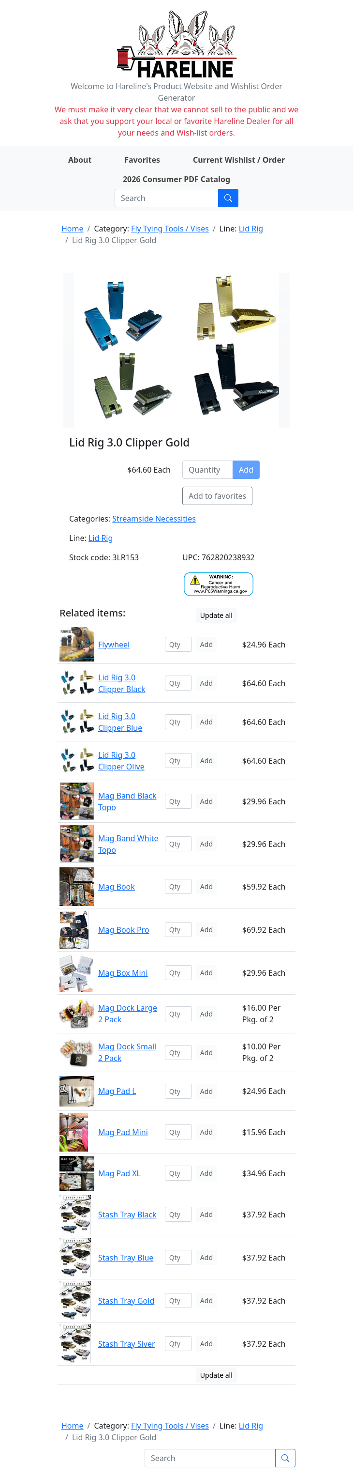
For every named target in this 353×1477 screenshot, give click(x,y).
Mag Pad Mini (123, 1132)
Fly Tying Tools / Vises (170, 228)
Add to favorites (217, 496)
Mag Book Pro (123, 929)
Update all (216, 615)
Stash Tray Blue (125, 1257)
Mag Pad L (117, 1091)
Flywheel (114, 644)
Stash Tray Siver (126, 1344)
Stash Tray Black (127, 1214)
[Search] (167, 198)
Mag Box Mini (123, 973)
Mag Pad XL (119, 1173)
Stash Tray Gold (126, 1300)
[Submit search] (228, 198)
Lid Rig (251, 228)
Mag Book (116, 886)
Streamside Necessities (154, 518)
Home (72, 228)
